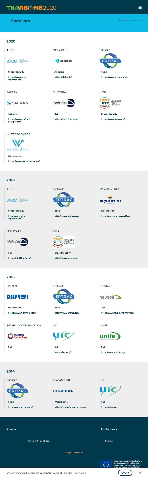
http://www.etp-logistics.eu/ (17, 217)
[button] (125, 473)
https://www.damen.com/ (22, 313)
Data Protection (109, 429)
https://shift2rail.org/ (65, 119)
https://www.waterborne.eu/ (24, 161)
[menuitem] (122, 20)
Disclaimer (11, 429)
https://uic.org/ (62, 352)
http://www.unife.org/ (113, 352)
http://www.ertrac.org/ (66, 216)
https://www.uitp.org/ (113, 119)
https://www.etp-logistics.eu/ (17, 78)
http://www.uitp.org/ (65, 258)
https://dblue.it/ (63, 77)
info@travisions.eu (74, 453)
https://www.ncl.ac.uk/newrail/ (117, 313)
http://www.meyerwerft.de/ (116, 216)
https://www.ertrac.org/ (114, 77)
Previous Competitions (39, 441)
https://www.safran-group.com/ (19, 120)
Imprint (109, 441)
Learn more (79, 472)
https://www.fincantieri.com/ (70, 407)
